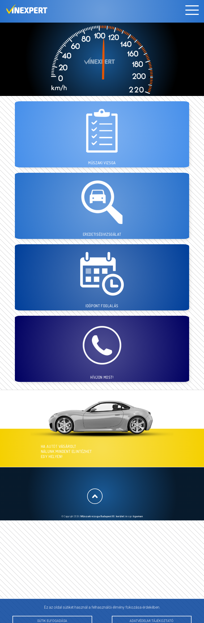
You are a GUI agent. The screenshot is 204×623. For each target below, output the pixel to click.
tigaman (138, 516)
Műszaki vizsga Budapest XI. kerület (102, 516)
